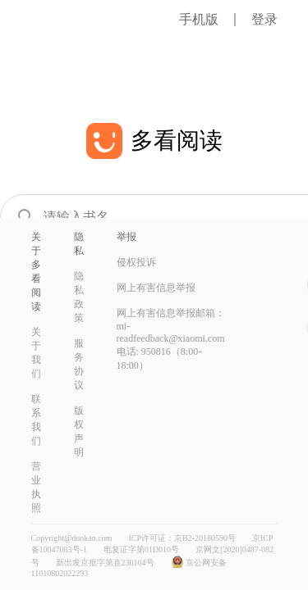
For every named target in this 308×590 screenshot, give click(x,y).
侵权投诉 (136, 262)
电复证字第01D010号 (141, 549)
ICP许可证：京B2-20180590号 (182, 537)
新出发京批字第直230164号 (105, 562)
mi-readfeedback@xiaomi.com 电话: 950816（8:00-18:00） (171, 345)
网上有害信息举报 (156, 287)
